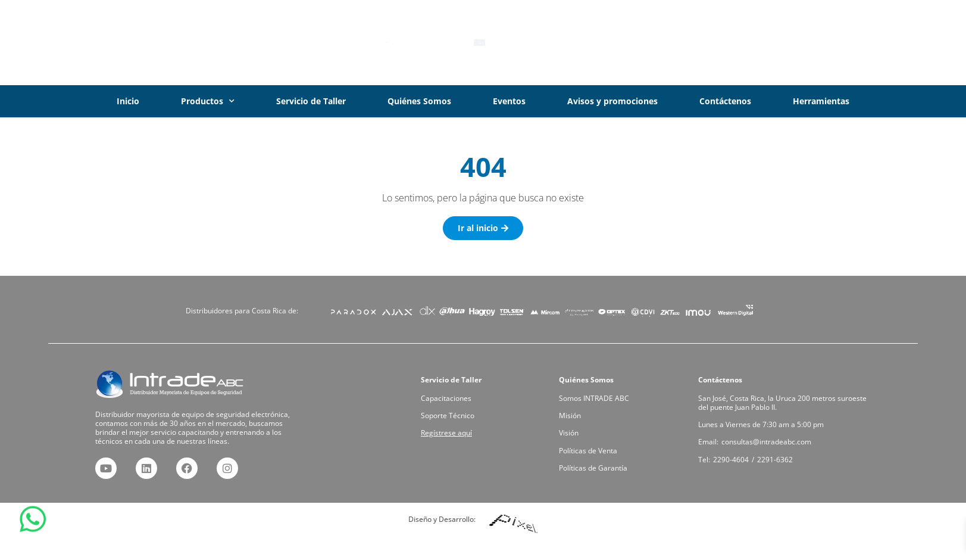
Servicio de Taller (311, 101)
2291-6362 (776, 455)
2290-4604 (737, 455)
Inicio (128, 101)
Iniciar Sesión (847, 42)
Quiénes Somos (419, 101)
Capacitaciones (450, 401)
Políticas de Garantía (597, 462)
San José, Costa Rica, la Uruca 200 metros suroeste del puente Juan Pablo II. (782, 405)
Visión (575, 432)
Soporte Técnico (452, 416)
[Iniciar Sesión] (797, 43)
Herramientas (821, 101)
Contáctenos (725, 101)
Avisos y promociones (612, 101)
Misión (576, 416)
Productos (208, 101)
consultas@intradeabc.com (768, 439)
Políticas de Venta (592, 447)
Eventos (509, 101)
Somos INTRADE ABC (597, 401)
